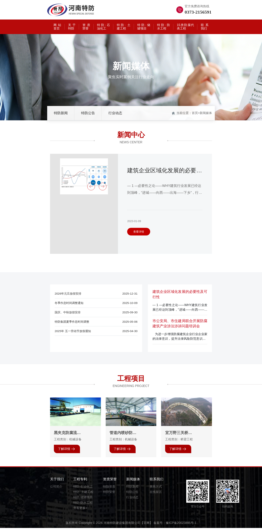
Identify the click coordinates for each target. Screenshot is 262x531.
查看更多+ (80, 511)
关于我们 (57, 482)
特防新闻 (60, 113)
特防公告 (88, 113)
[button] (91, 186)
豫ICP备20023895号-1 (181, 526)
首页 (195, 112)
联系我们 (156, 482)
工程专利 (80, 482)
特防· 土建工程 (83, 495)
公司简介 (56, 489)
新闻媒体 (206, 112)
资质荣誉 (110, 482)
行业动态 (115, 113)
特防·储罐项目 (82, 500)
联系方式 (156, 489)
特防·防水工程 (82, 505)
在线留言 (156, 495)
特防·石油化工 (82, 489)
